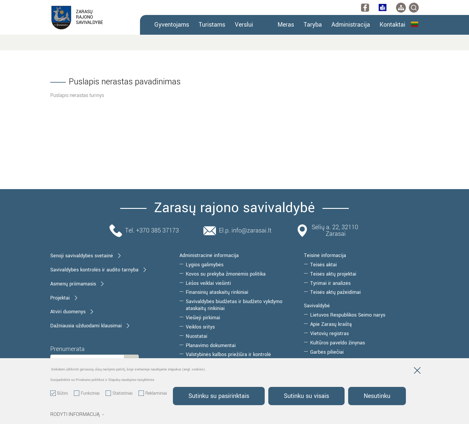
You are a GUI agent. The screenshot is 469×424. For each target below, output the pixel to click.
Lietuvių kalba (414, 24)
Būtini (59, 393)
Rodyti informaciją (77, 414)
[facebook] (365, 8)
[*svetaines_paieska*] (414, 8)
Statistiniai (119, 393)
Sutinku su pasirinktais (218, 396)
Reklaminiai (152, 393)
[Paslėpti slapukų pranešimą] (417, 371)
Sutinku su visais (306, 396)
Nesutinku (377, 396)
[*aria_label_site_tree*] (401, 8)
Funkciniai (87, 393)
